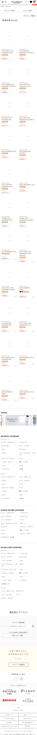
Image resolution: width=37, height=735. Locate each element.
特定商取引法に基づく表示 (9, 726)
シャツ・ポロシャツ (25, 477)
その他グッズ (5, 584)
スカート (4, 453)
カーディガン (5, 446)
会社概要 (9, 722)
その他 (21, 469)
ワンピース (22, 449)
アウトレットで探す (29, 16)
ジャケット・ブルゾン (8, 458)
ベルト (21, 465)
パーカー (4, 480)
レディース (4, 439)
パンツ (21, 484)
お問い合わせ (28, 718)
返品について (28, 715)
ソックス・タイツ (6, 462)
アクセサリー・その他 (7, 537)
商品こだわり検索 (17, 635)
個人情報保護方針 (28, 722)
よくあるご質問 (9, 718)
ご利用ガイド (9, 715)
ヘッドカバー (5, 469)
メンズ (3, 474)
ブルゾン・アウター (7, 598)
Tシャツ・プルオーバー (8, 442)
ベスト (3, 449)
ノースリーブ (23, 442)
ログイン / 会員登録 (18, 665)
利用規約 (27, 726)
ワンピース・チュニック (8, 569)
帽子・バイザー (24, 462)
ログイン (27, 2)
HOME (2, 6)
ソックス (4, 491)
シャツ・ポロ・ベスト (8, 591)
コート (21, 458)
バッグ (3, 465)
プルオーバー (20, 591)
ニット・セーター (24, 446)
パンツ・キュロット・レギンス (27, 454)
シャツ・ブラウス (6, 516)
